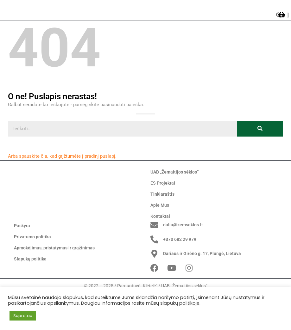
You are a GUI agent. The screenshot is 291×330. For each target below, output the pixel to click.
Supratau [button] (22, 316)
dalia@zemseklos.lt (183, 257)
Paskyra (22, 258)
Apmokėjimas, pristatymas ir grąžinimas (54, 280)
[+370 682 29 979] (154, 272)
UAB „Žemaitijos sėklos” (174, 193)
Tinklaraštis (162, 215)
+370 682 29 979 (179, 271)
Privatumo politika (32, 269)
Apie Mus (159, 226)
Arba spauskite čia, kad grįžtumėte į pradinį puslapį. (62, 177)
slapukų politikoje (179, 303)
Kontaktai (160, 237)
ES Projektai (162, 204)
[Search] (260, 149)
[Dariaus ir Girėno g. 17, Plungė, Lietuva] (154, 286)
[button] (288, 25)
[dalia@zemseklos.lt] (154, 257)
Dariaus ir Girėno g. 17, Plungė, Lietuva (202, 286)
